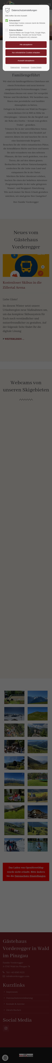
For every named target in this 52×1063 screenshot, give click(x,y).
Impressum (25, 67)
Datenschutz (15, 67)
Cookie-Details (36, 67)
